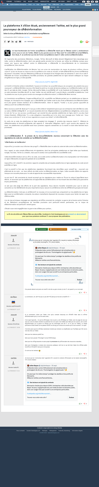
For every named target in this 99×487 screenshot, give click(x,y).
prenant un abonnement (77, 222)
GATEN (13, 382)
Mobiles (88, 4)
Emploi (53, 1)
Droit (69, 1)
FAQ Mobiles (57, 9)
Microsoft (43, 4)
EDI (62, 4)
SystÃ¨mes (95, 4)
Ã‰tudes (61, 1)
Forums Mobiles (36, 9)
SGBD (76, 4)
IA (34, 4)
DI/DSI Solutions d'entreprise (18, 4)
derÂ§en (13, 320)
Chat (36, 1)
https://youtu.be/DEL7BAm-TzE (46, 140)
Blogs (30, 1)
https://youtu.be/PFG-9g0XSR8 (46, 90)
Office (82, 4)
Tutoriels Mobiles (47, 9)
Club (74, 1)
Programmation (69, 4)
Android (53, 7)
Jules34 (14, 259)
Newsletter (44, 1)
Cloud (29, 4)
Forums (9, 1)
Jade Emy (27, 45)
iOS (58, 7)
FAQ (24, 1)
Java (49, 4)
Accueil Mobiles (26, 9)
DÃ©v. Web (56, 4)
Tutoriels (17, 1)
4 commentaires (37, 45)
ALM (38, 4)
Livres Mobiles (67, 9)
